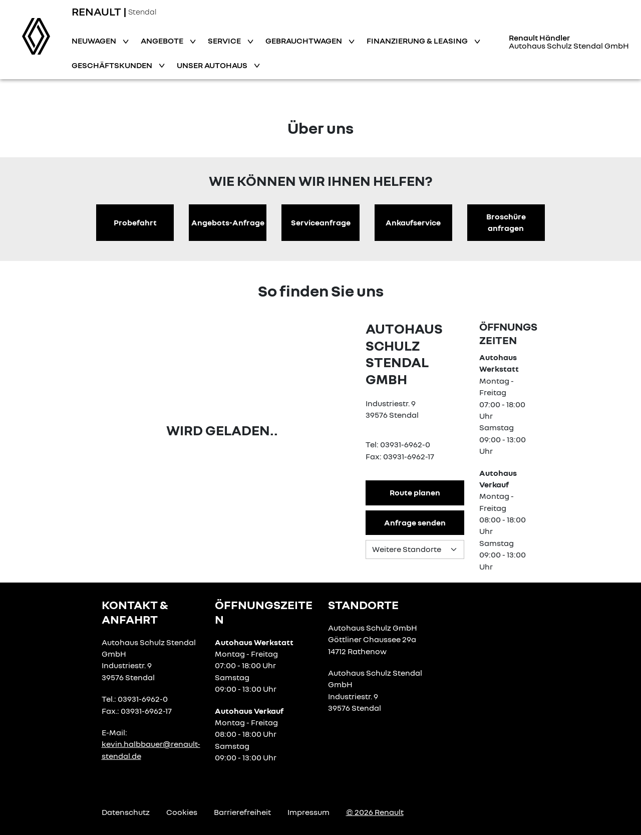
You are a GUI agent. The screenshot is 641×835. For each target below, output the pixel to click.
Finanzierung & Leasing (418, 41)
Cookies (181, 812)
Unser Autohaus (213, 65)
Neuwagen (95, 41)
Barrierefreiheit (242, 812)
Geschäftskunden (113, 65)
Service (225, 41)
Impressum (308, 812)
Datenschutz (126, 812)
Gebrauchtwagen (304, 41)
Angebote (163, 41)
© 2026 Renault (375, 812)
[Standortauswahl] (415, 549)
